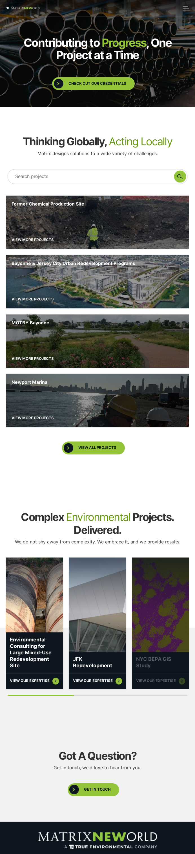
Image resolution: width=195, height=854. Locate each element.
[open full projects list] (93, 441)
